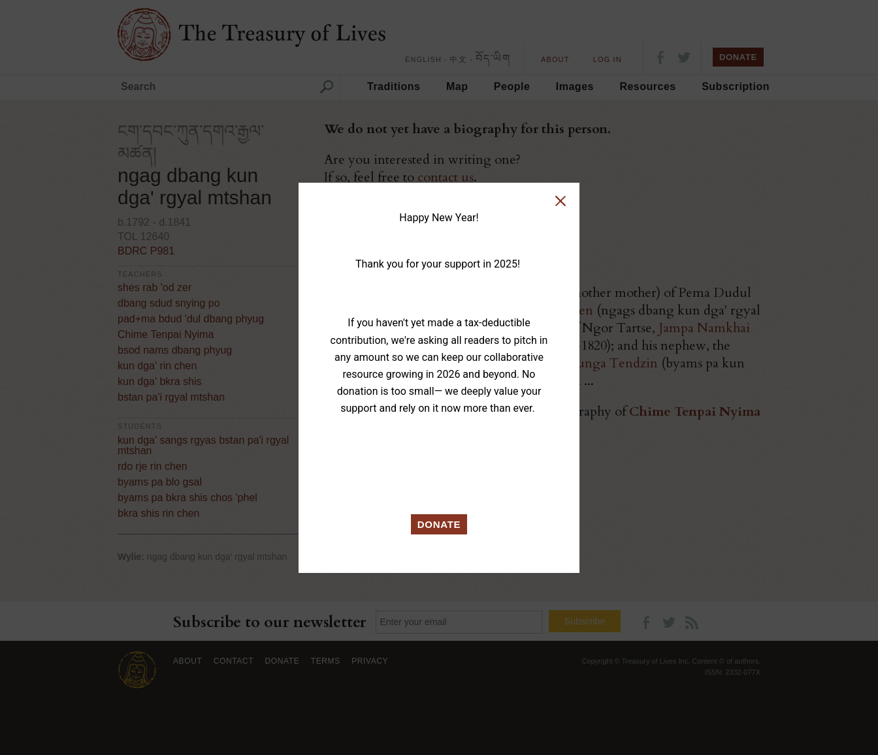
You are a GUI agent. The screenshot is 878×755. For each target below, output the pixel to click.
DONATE (439, 524)
